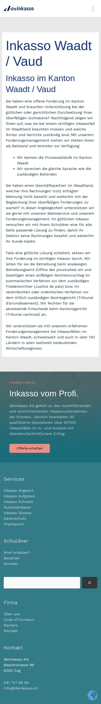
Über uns (12, 614)
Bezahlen (12, 558)
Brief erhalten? (17, 552)
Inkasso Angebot (18, 490)
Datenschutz (15, 518)
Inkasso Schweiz (18, 501)
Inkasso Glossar (18, 513)
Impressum (14, 524)
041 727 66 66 (16, 682)
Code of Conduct (19, 619)
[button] (29, 448)
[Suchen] (89, 582)
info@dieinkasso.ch (21, 688)
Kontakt (11, 563)
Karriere (11, 625)
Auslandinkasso (17, 507)
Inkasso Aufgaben (19, 496)
